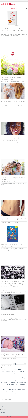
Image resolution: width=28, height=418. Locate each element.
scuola (11, 391)
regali (23, 389)
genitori (2, 382)
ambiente (17, 371)
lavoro (23, 382)
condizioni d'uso (3, 409)
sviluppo (2, 393)
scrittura (9, 391)
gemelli (23, 380)
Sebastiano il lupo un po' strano (11, 244)
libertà (11, 384)
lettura (5, 384)
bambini (12, 374)
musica (18, 387)
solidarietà (21, 391)
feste (11, 380)
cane (19, 374)
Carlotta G (8, 316)
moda (15, 387)
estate (20, 378)
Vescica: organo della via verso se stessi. (13, 101)
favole (1, 380)
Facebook (12, 8)
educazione (14, 378)
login (2, 413)
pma (12, 389)
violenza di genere (17, 393)
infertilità (16, 382)
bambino (16, 374)
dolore (25, 375)
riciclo (2, 391)
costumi (8, 375)
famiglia (24, 378)
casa (21, 374)
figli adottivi (16, 380)
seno (18, 391)
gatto (21, 380)
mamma (23, 384)
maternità (12, 387)
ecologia (11, 378)
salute (6, 391)
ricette (25, 389)
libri (13, 384)
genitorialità (5, 382)
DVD (8, 378)
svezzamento (25, 391)
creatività (14, 375)
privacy (2, 410)
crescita (17, 375)
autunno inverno (7, 374)
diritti (23, 375)
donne (5, 378)
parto (8, 389)
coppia (6, 375)
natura (26, 387)
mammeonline (6, 387)
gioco (7, 382)
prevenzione (18, 389)
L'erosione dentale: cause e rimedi (11, 138)
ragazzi (21, 389)
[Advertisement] (14, 42)
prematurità (14, 389)
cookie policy (3, 412)
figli (14, 380)
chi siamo (2, 408)
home (2, 405)
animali (25, 371)
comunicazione (3, 375)
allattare (14, 371)
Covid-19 (11, 375)
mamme (2, 387)
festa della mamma (7, 380)
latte (18, 382)
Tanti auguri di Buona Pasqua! (11, 77)
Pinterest (14, 8)
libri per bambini (16, 384)
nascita (20, 387)
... (13, 360)
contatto (2, 406)
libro (20, 384)
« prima (2, 363)
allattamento (3, 371)
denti (21, 375)
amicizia (20, 371)
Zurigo (2, 396)
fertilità (3, 380)
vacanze (10, 393)
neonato (3, 389)
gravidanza (11, 382)
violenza (13, 393)
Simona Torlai (9, 140)
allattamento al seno (9, 371)
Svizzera (5, 393)
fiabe (12, 380)
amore (22, 371)
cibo (22, 374)
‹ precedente (6, 363)
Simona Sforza (9, 289)
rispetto (4, 391)
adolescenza (3, 369)
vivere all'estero (23, 393)
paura (10, 389)
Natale (23, 387)
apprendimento (3, 374)
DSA (7, 378)
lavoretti (20, 382)
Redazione (8, 32)
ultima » (9, 365)
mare (9, 387)
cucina (19, 375)
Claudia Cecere (8, 104)
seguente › (4, 365)
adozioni (15, 369)
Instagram (16, 8)
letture (8, 384)
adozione (6, 369)
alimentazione (19, 369)
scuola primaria (15, 391)
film (19, 380)
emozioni (18, 378)
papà (5, 389)
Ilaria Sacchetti (8, 181)
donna (2, 378)
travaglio (8, 393)
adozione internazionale (10, 369)
